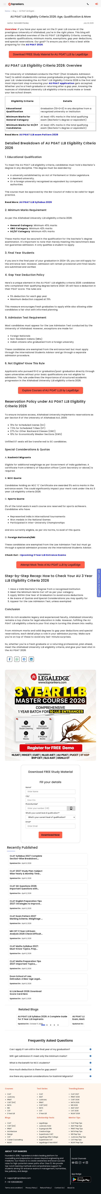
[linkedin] (30, 660)
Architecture (12, 1131)
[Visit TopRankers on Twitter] (83, 1163)
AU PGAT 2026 (34, 44)
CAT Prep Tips (76, 1140)
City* (28, 796)
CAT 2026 (75, 1111)
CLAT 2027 (75, 1094)
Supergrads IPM (45, 1129)
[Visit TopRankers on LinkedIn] (86, 1163)
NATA (9, 1105)
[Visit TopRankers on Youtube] (73, 1163)
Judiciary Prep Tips (78, 1137)
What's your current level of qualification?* (43, 813)
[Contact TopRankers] (88, 4)
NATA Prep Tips (76, 1131)
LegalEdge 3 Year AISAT (48, 1142)
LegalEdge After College (48, 1137)
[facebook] (8, 660)
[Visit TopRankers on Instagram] (80, 1163)
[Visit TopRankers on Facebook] (76, 1163)
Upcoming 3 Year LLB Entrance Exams (43, 555)
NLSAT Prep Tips (77, 1142)
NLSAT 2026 (75, 1113)
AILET (41, 1097)
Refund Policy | (46, 1188)
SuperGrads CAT (45, 1140)
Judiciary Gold (45, 1126)
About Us (70, 1188)
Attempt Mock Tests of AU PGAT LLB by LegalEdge (50, 564)
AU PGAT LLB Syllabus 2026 (35, 202)
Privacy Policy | (31, 1188)
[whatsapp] (15, 660)
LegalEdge (43, 1123)
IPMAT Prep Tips (77, 1129)
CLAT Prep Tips (76, 1123)
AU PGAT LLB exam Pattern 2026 (38, 134)
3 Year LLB (11, 1113)
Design (10, 1134)
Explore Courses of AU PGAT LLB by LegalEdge (50, 390)
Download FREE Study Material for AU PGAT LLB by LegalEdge (50, 54)
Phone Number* (32, 804)
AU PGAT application (61, 83)
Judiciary (11, 1097)
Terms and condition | (14, 1188)
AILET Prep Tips (76, 1126)
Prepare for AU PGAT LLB (98, 583)
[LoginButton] (96, 4)
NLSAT (9, 1142)
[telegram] (23, 660)
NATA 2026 (75, 1102)
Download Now (50, 834)
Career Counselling (15, 1140)
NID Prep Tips (76, 1134)
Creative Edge (44, 1131)
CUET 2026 (75, 1099)
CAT (9, 1111)
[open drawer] (5, 4)
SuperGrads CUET (46, 1134)
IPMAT (9, 1099)
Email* (28, 822)
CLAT (9, 1094)
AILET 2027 (75, 1108)
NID (8, 1108)
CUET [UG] (11, 1102)
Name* (28, 787)
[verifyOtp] (71, 808)
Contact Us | (59, 1188)
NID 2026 (74, 1105)
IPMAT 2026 (75, 1097)
